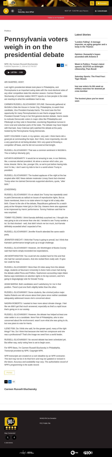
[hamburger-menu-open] (5, 3)
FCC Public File (45, 423)
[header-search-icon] (92, 3)
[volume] (12, 11)
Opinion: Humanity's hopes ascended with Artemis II (87, 55)
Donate (103, 3)
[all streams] (101, 11)
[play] (6, 11)
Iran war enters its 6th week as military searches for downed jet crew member (90, 88)
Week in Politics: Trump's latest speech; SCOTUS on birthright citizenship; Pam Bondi (89, 66)
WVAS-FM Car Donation (48, 418)
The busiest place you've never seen (89, 99)
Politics (7, 31)
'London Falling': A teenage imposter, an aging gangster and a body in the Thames (91, 44)
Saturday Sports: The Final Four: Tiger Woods (90, 77)
